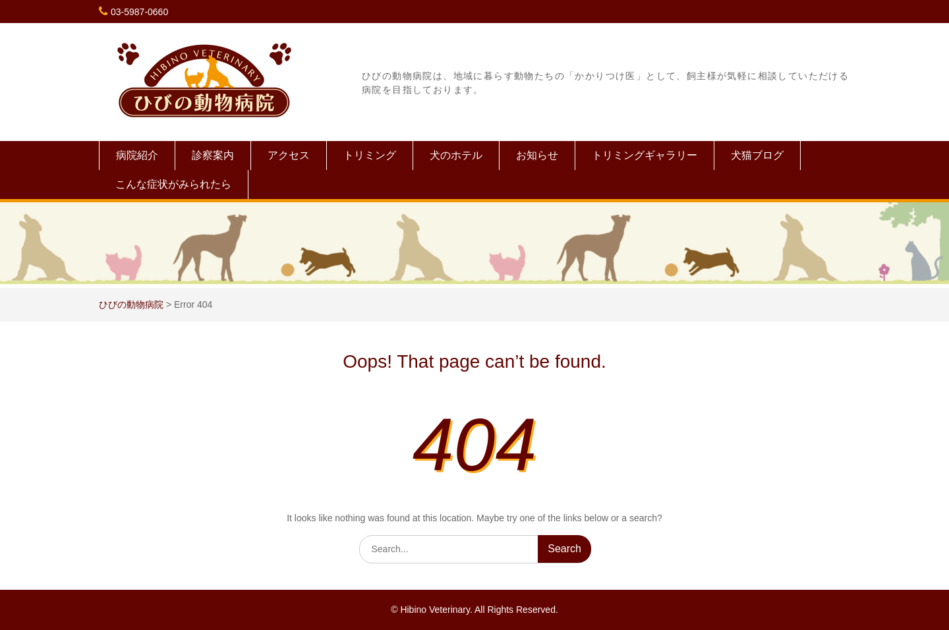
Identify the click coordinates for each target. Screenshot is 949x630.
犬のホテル (456, 155)
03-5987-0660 (139, 12)
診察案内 (213, 155)
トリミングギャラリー (644, 155)
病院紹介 (137, 155)
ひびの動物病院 (131, 304)
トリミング (369, 155)
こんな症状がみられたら (173, 184)
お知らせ (537, 155)
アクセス (289, 155)
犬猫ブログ (757, 155)
